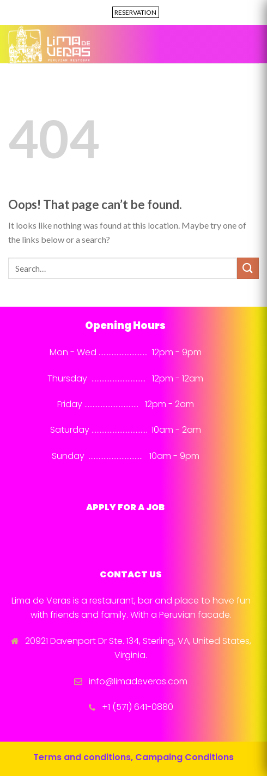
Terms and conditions (82, 757)
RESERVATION (135, 12)
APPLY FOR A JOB (125, 507)
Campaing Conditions (184, 757)
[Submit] (248, 268)
